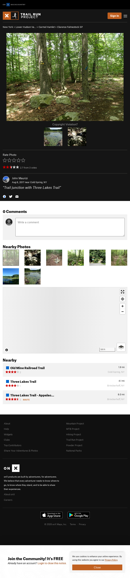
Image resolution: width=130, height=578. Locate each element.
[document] (97, 562)
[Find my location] (122, 299)
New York (8, 26)
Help (6, 428)
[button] (4, 196)
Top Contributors (12, 445)
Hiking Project (73, 434)
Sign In (114, 15)
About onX (9, 494)
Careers (8, 499)
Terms (73, 524)
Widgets (8, 434)
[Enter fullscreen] (122, 291)
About (7, 423)
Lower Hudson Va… (26, 26)
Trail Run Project (74, 439)
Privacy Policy (111, 560)
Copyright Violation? (65, 124)
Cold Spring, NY (38, 182)
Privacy (82, 524)
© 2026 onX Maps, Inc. (55, 524)
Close (97, 567)
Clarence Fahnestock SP (70, 26)
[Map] (65, 320)
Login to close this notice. (52, 563)
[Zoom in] (122, 306)
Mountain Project (75, 423)
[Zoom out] (122, 311)
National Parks (74, 450)
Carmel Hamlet (47, 26)
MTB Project (72, 428)
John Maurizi (20, 178)
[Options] (121, 347)
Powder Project (74, 445)
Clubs (7, 439)
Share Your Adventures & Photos (21, 450)
